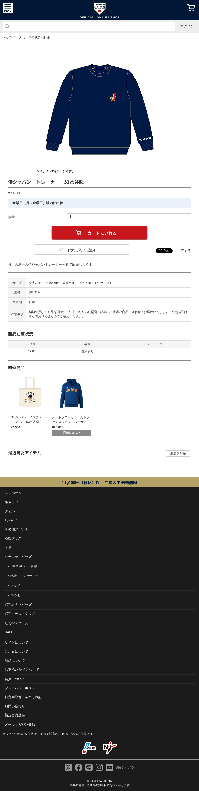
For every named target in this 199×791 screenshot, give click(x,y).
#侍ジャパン (125, 767)
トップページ (12, 37)
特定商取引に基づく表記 (23, 697)
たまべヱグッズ (16, 623)
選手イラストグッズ (20, 614)
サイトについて (16, 642)
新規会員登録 (15, 715)
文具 (8, 548)
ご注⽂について (16, 651)
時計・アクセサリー (24, 576)
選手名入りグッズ (18, 605)
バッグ (15, 586)
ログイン (187, 26)
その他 (15, 595)
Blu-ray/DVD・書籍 (23, 566)
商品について (15, 661)
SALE (9, 632)
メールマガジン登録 (20, 724)
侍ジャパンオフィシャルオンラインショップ (100, 10)
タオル (10, 511)
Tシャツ (11, 520)
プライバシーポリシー (21, 688)
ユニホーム (13, 493)
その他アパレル (39, 37)
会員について (15, 679)
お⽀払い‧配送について (22, 670)
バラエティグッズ (18, 557)
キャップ (11, 502)
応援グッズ (13, 538)
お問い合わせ (15, 706)
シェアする (182, 251)
